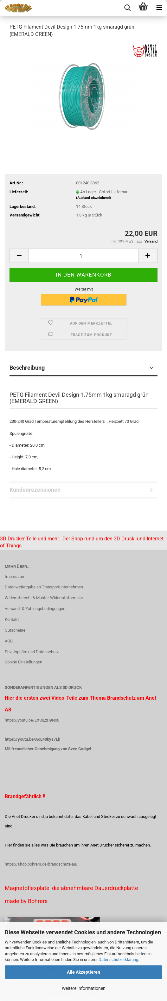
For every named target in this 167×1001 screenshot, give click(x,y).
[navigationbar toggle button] (159, 8)
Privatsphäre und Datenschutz (32, 651)
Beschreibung (27, 367)
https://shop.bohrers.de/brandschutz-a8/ (41, 864)
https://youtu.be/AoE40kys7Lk (32, 739)
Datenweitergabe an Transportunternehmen (44, 587)
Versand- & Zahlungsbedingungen (35, 608)
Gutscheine (15, 630)
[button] (19, 256)
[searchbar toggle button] (127, 8)
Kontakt (12, 619)
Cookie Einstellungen (23, 662)
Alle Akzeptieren (83, 972)
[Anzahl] (83, 256)
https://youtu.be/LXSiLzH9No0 (32, 720)
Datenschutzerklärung (118, 959)
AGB (9, 641)
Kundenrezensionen (35, 489)
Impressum (15, 576)
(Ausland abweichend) (93, 198)
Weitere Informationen (84, 988)
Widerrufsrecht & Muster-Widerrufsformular (44, 597)
